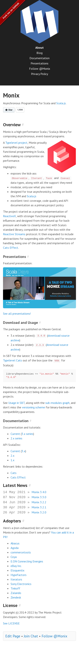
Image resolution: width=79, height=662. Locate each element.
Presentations (39, 63)
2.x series (16, 438)
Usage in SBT (16, 403)
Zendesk (16, 597)
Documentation (39, 58)
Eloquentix (17, 570)
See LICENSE (11, 623)
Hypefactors (18, 575)
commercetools (21, 552)
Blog (39, 53)
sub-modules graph (57, 403)
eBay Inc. (16, 566)
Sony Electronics (21, 584)
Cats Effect (10, 247)
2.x (12, 455)
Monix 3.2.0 (39, 512)
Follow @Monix (39, 68)
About (39, 47)
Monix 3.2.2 (39, 502)
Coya (14, 557)
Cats (13, 473)
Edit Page (12, 636)
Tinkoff (15, 588)
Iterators (16, 579)
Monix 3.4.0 (39, 492)
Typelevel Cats (12, 360)
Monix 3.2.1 (39, 507)
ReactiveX (9, 216)
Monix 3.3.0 (39, 497)
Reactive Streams (14, 234)
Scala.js (61, 103)
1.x (12, 460)
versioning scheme (33, 407)
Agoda (15, 548)
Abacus (15, 543)
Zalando (16, 593)
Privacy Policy (39, 74)
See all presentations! (17, 313)
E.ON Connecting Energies (27, 561)
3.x (23, 451)
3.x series (27, 434)
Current (15, 434)
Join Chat (31, 636)
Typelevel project (16, 142)
